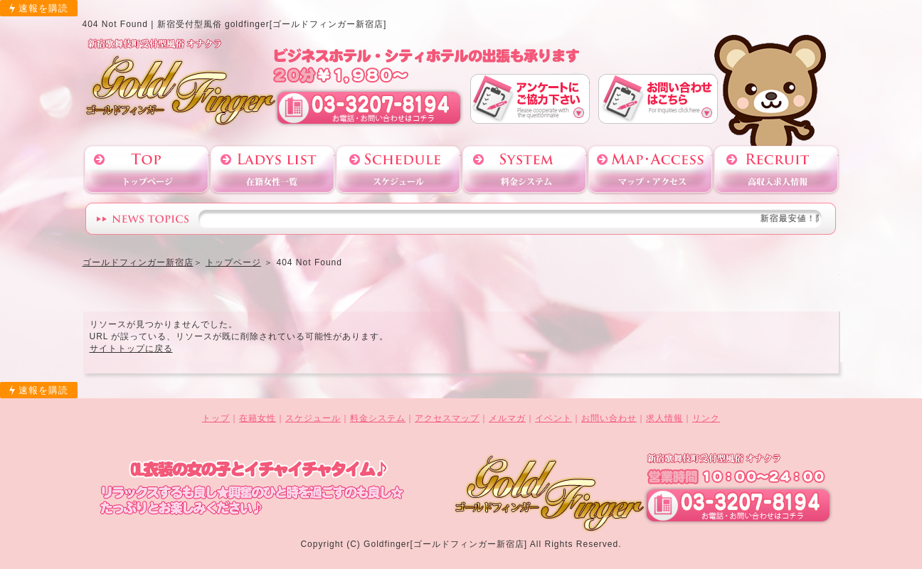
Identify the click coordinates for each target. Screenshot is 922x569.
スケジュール (398, 169)
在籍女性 (257, 418)
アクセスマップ (650, 169)
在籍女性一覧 (272, 169)
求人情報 (664, 418)
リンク (706, 418)
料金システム (524, 169)
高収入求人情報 (776, 169)
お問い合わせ (658, 98)
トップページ (146, 169)
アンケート (530, 98)
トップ (216, 418)
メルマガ (507, 418)
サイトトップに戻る (131, 348)
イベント (553, 418)
